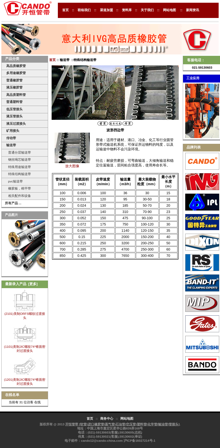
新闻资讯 (192, 10)
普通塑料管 (14, 101)
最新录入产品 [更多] (21, 284)
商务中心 (106, 418)
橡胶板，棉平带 (18, 188)
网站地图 (169, 10)
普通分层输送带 (18, 152)
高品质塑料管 (16, 94)
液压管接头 (14, 116)
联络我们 (84, 10)
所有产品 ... (13, 203)
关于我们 (147, 10)
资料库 (127, 10)
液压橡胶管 (14, 87)
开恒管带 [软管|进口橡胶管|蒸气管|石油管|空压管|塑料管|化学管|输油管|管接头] (122, 424)
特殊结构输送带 (18, 174)
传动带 (11, 138)
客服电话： (196, 60)
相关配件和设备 (18, 195)
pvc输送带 (14, 181)
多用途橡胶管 (16, 73)
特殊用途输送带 (18, 167)
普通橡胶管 (14, 80)
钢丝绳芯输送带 (18, 159)
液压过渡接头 (16, 123)
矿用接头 (12, 130)
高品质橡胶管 (16, 66)
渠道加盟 (106, 10)
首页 (65, 10)
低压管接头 (14, 109)
